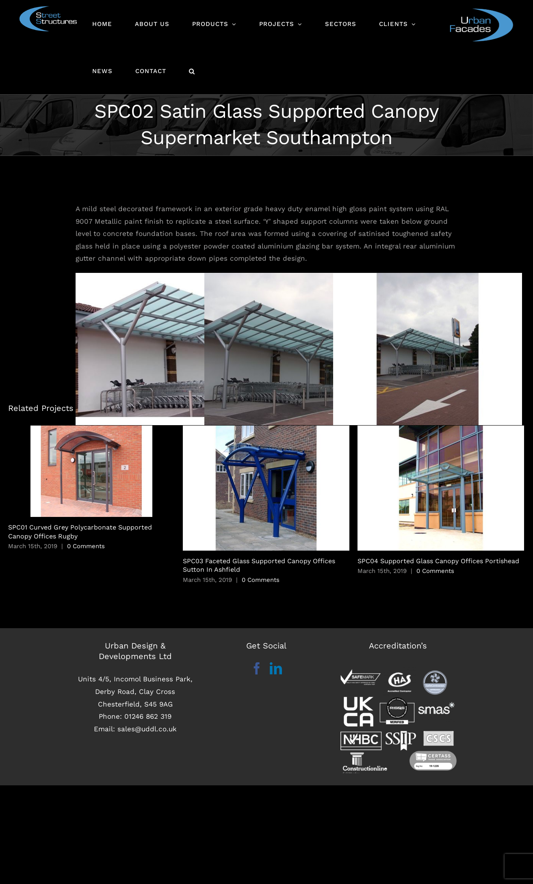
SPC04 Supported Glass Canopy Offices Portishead (438, 600)
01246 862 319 (147, 815)
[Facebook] (257, 767)
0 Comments (86, 585)
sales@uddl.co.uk (147, 827)
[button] (192, 70)
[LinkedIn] (276, 767)
